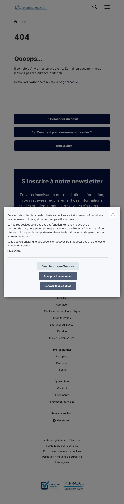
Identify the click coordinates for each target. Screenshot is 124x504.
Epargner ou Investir (62, 324)
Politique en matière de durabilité (62, 456)
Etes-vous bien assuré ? (62, 337)
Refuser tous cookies (57, 285)
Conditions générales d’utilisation (61, 440)
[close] (113, 214)
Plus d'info (14, 250)
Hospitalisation (62, 317)
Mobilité (62, 297)
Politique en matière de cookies (62, 451)
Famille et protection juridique (62, 311)
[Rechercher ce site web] (94, 7)
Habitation (62, 304)
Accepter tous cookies (58, 276)
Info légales (62, 462)
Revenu (62, 369)
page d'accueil (69, 82)
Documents (62, 395)
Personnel (62, 363)
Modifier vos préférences (58, 266)
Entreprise (62, 356)
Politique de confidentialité (62, 445)
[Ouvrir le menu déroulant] (106, 7)
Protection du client (62, 401)
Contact (62, 388)
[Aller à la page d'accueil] (33, 7)
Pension (62, 331)
